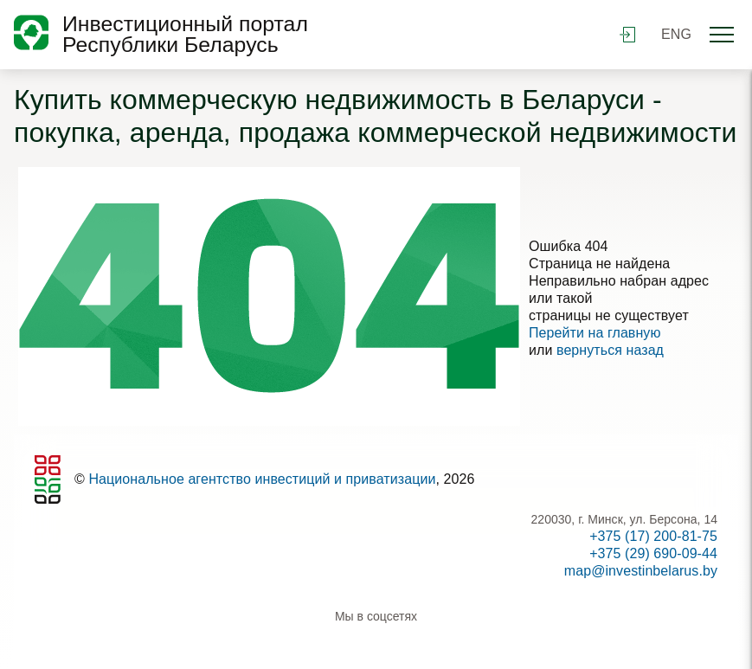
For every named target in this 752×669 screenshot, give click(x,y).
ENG (676, 34)
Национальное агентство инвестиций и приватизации (261, 479)
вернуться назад (610, 350)
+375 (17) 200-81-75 (653, 536)
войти (627, 34)
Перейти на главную (595, 332)
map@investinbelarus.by (640, 570)
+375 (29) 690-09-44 (653, 553)
